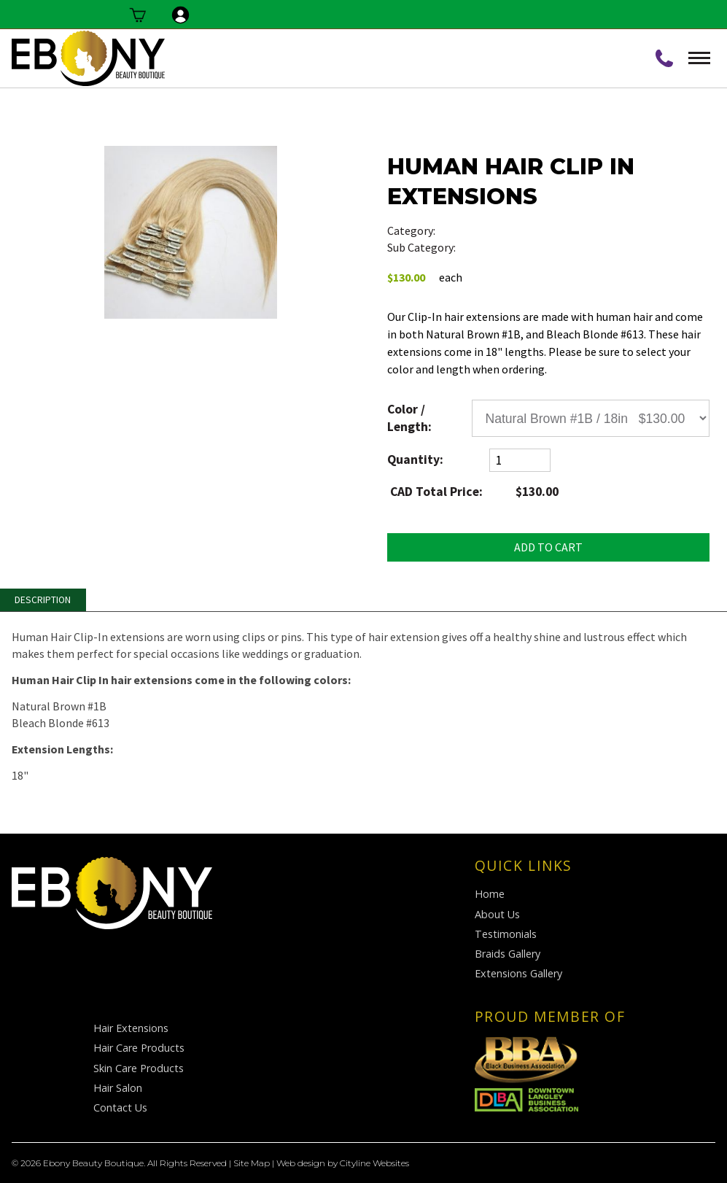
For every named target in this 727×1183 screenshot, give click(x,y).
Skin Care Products (138, 1068)
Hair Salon (117, 1088)
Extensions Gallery (518, 973)
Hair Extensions (497, 247)
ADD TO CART (548, 547)
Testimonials (506, 934)
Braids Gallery (507, 954)
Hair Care (460, 230)
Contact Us (120, 1107)
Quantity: (415, 459)
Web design (300, 1162)
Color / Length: (409, 417)
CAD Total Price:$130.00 (473, 492)
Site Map (251, 1162)
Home (490, 894)
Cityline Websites (374, 1162)
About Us (497, 914)
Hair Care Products (138, 1048)
